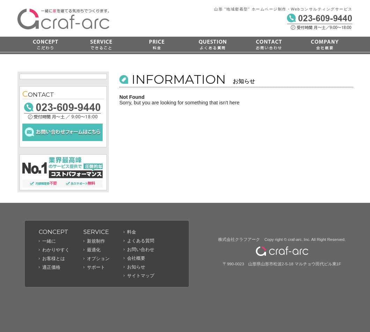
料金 (157, 45)
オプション (98, 258)
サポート (96, 267)
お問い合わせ (269, 45)
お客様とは (53, 258)
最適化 (94, 249)
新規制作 (96, 241)
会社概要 (325, 45)
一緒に (49, 241)
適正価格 (51, 267)
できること (101, 45)
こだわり (45, 45)
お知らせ (136, 267)
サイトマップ (140, 275)
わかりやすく (55, 249)
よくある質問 (213, 45)
